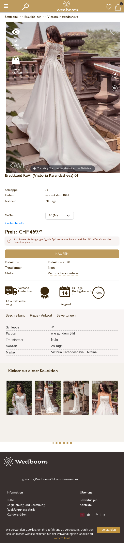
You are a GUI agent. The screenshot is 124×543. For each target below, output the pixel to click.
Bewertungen (88, 500)
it (104, 515)
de (88, 515)
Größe (9, 215)
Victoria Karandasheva (63, 273)
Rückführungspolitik (21, 509)
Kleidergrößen (17, 514)
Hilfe (10, 500)
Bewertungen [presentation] (66, 315)
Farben (9, 195)
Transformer (13, 268)
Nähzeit (10, 201)
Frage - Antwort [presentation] (41, 315)
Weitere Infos (62, 538)
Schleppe (11, 190)
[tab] (17, 315)
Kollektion (12, 262)
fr (96, 515)
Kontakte (86, 505)
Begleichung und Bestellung (26, 505)
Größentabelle (14, 223)
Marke (9, 273)
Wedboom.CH (45, 479)
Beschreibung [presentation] (16, 315)
